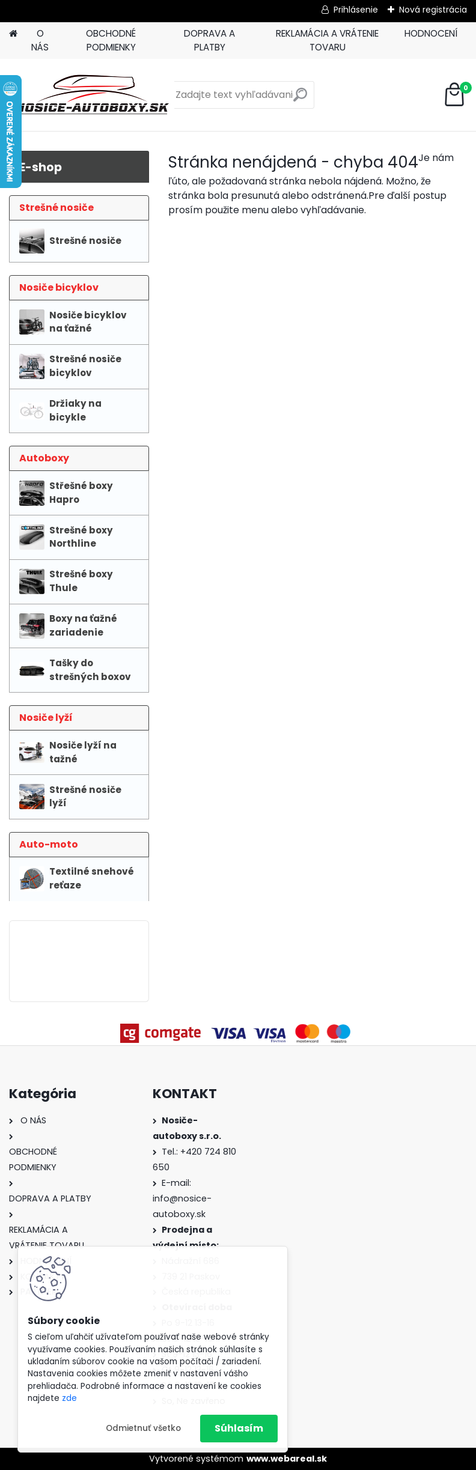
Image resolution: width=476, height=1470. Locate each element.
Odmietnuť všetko (143, 1428)
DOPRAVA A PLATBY (209, 40)
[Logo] (91, 95)
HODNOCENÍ (430, 33)
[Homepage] (13, 34)
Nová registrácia (433, 10)
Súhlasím (239, 1428)
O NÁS (40, 40)
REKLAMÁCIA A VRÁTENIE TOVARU (327, 40)
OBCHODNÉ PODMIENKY (111, 40)
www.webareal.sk (286, 1459)
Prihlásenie (356, 10)
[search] (300, 99)
